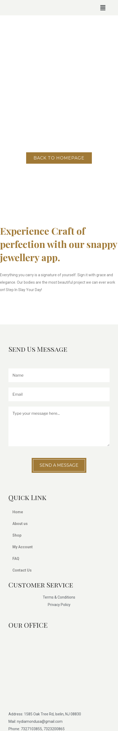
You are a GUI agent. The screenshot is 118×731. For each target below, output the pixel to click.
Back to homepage (59, 158)
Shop (16, 535)
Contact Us (22, 570)
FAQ (15, 558)
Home (20, 512)
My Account (22, 547)
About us (20, 523)
